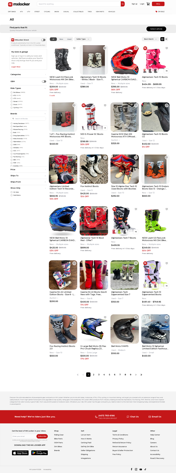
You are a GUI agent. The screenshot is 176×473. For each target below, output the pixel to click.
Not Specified (18, 126)
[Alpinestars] (11, 141)
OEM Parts (58, 443)
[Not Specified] (11, 126)
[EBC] (11, 160)
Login (142, 4)
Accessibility (155, 454)
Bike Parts (58, 439)
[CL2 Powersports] (11, 154)
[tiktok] (145, 469)
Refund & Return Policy (121, 443)
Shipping (84, 454)
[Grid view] (162, 39)
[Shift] (11, 144)
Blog (152, 439)
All (53, 39)
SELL (158, 4)
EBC (14, 160)
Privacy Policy (118, 439)
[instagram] (136, 469)
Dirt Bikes (16, 92)
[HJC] (11, 151)
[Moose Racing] (11, 129)
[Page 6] (115, 374)
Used (69, 39)
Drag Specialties (19, 135)
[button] (28, 75)
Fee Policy (116, 454)
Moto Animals (18, 138)
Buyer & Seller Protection (122, 450)
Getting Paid (86, 443)
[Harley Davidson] (11, 123)
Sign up (134, 4)
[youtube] (141, 469)
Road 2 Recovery (157, 458)
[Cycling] (11, 107)
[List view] (166, 39)
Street (15, 101)
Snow (15, 104)
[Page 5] (109, 374)
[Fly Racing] (11, 157)
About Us (154, 446)
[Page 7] (120, 374)
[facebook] (131, 469)
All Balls (16, 147)
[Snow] (11, 104)
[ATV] (11, 95)
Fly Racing (17, 157)
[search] (123, 3)
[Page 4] (104, 374)
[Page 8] (125, 374)
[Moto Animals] (11, 138)
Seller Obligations (88, 450)
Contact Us (154, 450)
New (61, 39)
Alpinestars (17, 141)
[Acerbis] (11, 166)
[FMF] (11, 163)
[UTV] (11, 98)
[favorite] (74, 48)
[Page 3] (99, 374)
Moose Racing (18, 129)
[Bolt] (11, 132)
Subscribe (42, 436)
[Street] (11, 101)
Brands (57, 450)
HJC (14, 151)
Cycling (16, 107)
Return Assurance (119, 446)
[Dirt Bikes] (11, 92)
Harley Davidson (19, 123)
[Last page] (141, 374)
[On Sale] (11, 192)
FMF (14, 163)
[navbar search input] (79, 4)
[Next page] (136, 374)
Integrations (86, 458)
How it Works (86, 439)
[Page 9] (130, 374)
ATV (14, 95)
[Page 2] (93, 374)
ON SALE (160, 12)
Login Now (15, 67)
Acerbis (16, 166)
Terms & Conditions (120, 435)
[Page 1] (88, 374)
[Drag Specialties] (11, 135)
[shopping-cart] (148, 4)
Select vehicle (156, 29)
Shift (14, 144)
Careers (153, 443)
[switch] (43, 40)
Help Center (155, 435)
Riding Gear (59, 435)
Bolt (14, 132)
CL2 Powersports (19, 154)
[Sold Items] (11, 195)
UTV (14, 98)
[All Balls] (11, 147)
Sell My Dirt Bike (87, 446)
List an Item (85, 435)
